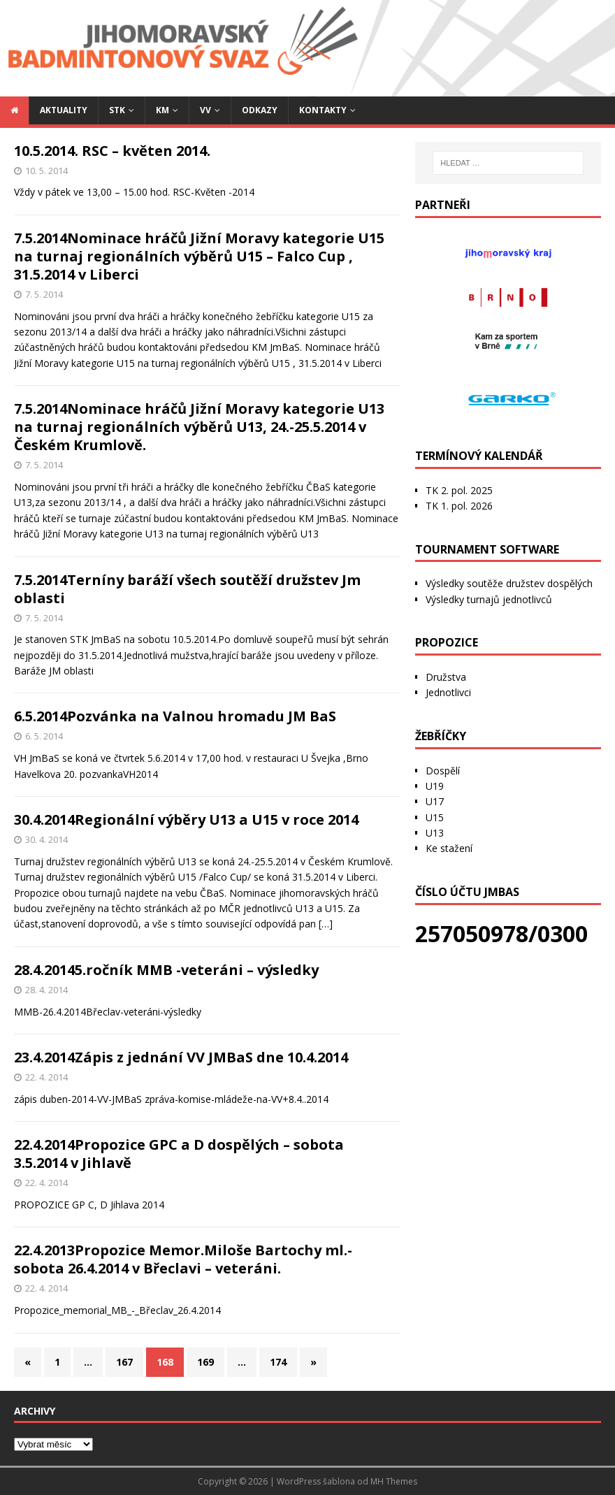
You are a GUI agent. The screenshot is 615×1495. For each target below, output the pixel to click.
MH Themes (393, 1481)
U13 (435, 832)
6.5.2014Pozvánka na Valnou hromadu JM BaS (175, 716)
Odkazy (259, 110)
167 (124, 1361)
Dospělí (443, 770)
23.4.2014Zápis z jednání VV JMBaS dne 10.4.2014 (181, 1057)
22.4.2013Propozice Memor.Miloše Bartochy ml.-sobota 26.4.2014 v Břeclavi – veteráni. (183, 1259)
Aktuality (63, 110)
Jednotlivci (448, 692)
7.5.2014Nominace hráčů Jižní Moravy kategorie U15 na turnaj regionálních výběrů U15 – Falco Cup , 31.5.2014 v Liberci (199, 256)
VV (205, 110)
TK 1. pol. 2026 (459, 505)
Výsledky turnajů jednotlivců (489, 599)
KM (162, 110)
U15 (435, 817)
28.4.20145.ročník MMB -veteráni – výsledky (166, 969)
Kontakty (323, 110)
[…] (326, 923)
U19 (435, 786)
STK (117, 110)
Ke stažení (449, 848)
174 (278, 1361)
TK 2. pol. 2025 (459, 490)
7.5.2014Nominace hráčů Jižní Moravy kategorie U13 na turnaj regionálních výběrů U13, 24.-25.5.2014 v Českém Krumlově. (199, 426)
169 (205, 1361)
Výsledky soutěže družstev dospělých (509, 583)
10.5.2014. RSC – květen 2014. (112, 150)
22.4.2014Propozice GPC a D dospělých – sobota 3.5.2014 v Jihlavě (179, 1153)
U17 (435, 801)
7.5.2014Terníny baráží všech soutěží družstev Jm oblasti (187, 588)
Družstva (446, 677)
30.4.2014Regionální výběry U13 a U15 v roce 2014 (186, 819)
